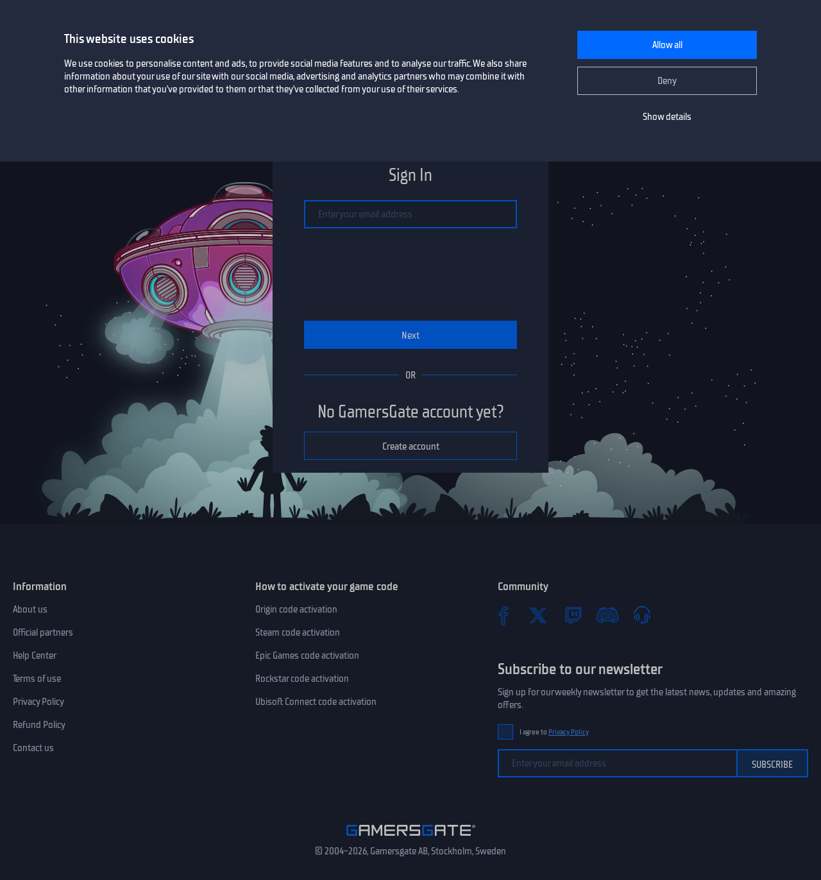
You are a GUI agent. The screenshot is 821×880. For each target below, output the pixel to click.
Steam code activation (297, 632)
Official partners (43, 632)
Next (410, 335)
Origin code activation (296, 609)
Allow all (667, 44)
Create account (410, 446)
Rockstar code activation (302, 678)
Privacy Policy (38, 701)
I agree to (554, 732)
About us (30, 609)
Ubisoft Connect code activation (316, 701)
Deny (667, 80)
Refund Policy (39, 724)
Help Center (34, 655)
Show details (667, 116)
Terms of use (37, 678)
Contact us (33, 747)
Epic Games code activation (307, 655)
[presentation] (410, 275)
